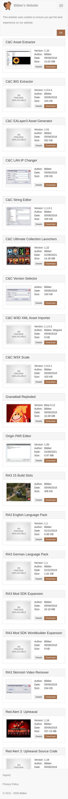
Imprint (7, 775)
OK (61, 32)
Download (50, 66)
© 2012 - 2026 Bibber (15, 793)
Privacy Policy (10, 784)
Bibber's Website (20, 5)
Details (39, 66)
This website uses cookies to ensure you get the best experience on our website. (32, 20)
